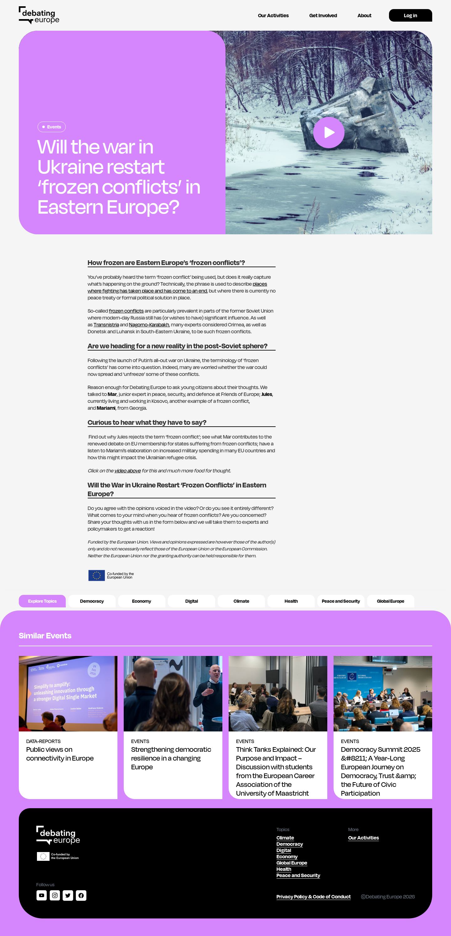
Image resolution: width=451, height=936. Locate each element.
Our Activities (273, 15)
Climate (241, 601)
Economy (141, 601)
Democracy (92, 601)
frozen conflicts (126, 310)
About (364, 15)
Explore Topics (42, 601)
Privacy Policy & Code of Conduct (314, 896)
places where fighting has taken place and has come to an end (177, 287)
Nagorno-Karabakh (149, 324)
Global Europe (390, 601)
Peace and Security (341, 601)
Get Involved (323, 15)
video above (127, 470)
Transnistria (106, 324)
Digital (191, 601)
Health (291, 601)
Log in (410, 15)
